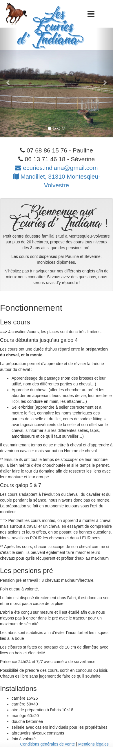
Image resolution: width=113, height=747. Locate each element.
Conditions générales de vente (47, 744)
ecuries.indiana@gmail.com (56, 167)
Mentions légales (93, 744)
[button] (8, 82)
